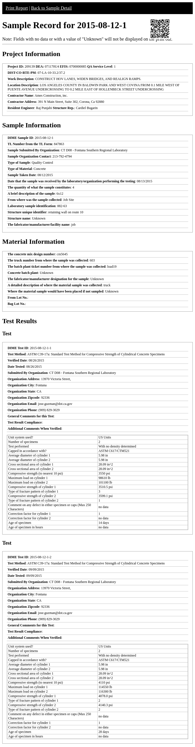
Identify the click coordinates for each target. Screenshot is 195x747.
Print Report (17, 8)
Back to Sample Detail (51, 8)
